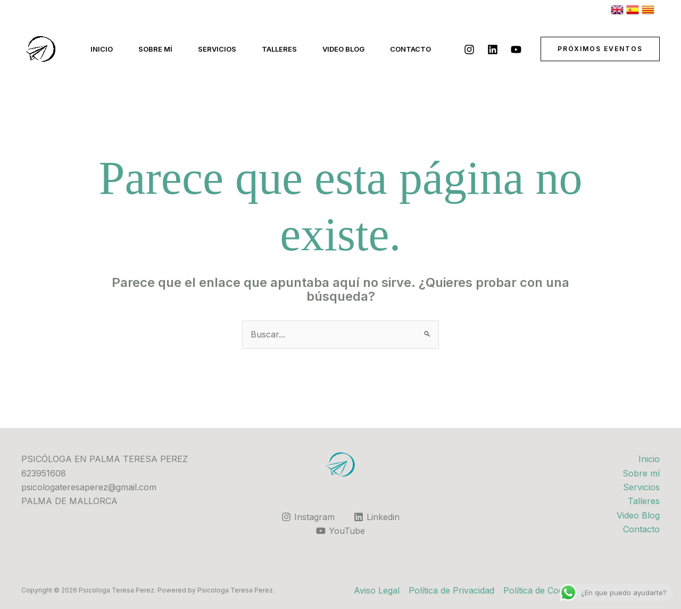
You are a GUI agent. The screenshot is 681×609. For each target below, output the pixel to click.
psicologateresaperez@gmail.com (88, 487)
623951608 (43, 473)
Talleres (279, 49)
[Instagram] (469, 49)
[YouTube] (516, 49)
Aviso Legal (377, 590)
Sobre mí (155, 49)
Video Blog (343, 49)
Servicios (217, 49)
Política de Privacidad (451, 590)
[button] (600, 49)
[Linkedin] (492, 49)
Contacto (410, 49)
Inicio (101, 49)
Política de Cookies (541, 590)
